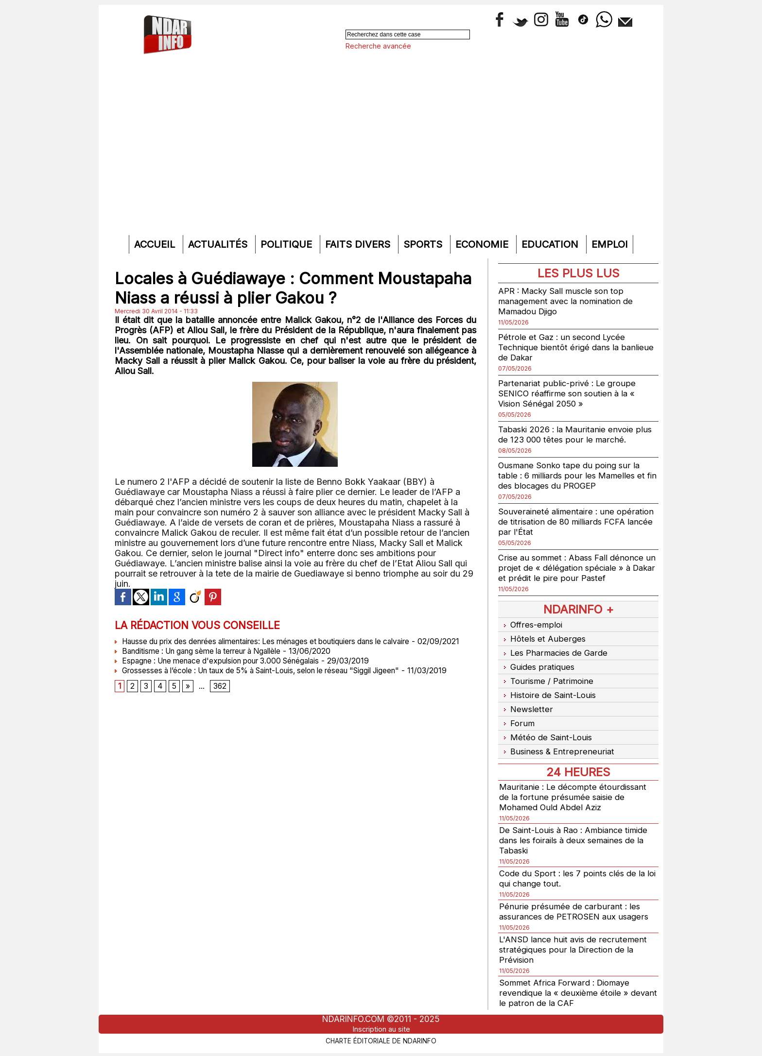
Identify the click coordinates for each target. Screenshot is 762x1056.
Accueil (156, 244)
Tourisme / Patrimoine (548, 674)
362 (220, 696)
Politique (287, 244)
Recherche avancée (378, 46)
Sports (424, 244)
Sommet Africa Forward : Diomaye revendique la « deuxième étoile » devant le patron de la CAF (568, 978)
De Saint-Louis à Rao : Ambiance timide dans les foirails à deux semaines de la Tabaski (578, 825)
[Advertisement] (381, 157)
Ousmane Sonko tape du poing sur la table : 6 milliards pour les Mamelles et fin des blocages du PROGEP (574, 475)
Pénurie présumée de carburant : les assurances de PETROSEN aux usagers (578, 896)
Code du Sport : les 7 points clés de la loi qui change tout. (575, 863)
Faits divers (359, 244)
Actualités (219, 244)
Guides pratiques (538, 662)
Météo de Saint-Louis (547, 725)
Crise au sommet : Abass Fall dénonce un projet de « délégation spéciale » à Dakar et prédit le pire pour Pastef (575, 567)
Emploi (609, 244)
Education (551, 244)
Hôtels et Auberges (543, 636)
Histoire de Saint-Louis (550, 687)
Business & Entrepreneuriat (558, 737)
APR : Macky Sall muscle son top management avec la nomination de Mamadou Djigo (569, 301)
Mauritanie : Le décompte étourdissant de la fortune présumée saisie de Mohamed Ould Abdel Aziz (576, 782)
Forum (517, 712)
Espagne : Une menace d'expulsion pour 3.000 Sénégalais (226, 670)
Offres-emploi (532, 624)
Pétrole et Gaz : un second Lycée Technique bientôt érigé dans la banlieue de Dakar (564, 347)
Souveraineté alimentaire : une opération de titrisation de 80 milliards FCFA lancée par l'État (573, 521)
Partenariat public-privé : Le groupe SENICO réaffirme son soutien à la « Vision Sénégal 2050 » (570, 393)
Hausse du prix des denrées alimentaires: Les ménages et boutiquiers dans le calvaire (275, 641)
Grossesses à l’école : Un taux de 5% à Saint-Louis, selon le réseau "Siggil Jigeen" (271, 680)
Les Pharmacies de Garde (555, 649)
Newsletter (526, 700)
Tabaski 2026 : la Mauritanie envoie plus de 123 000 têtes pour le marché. (574, 434)
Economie (483, 244)
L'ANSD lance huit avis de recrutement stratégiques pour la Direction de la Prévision (576, 935)
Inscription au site (381, 1029)
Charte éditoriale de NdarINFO (381, 1040)
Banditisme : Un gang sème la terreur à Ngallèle (206, 660)
